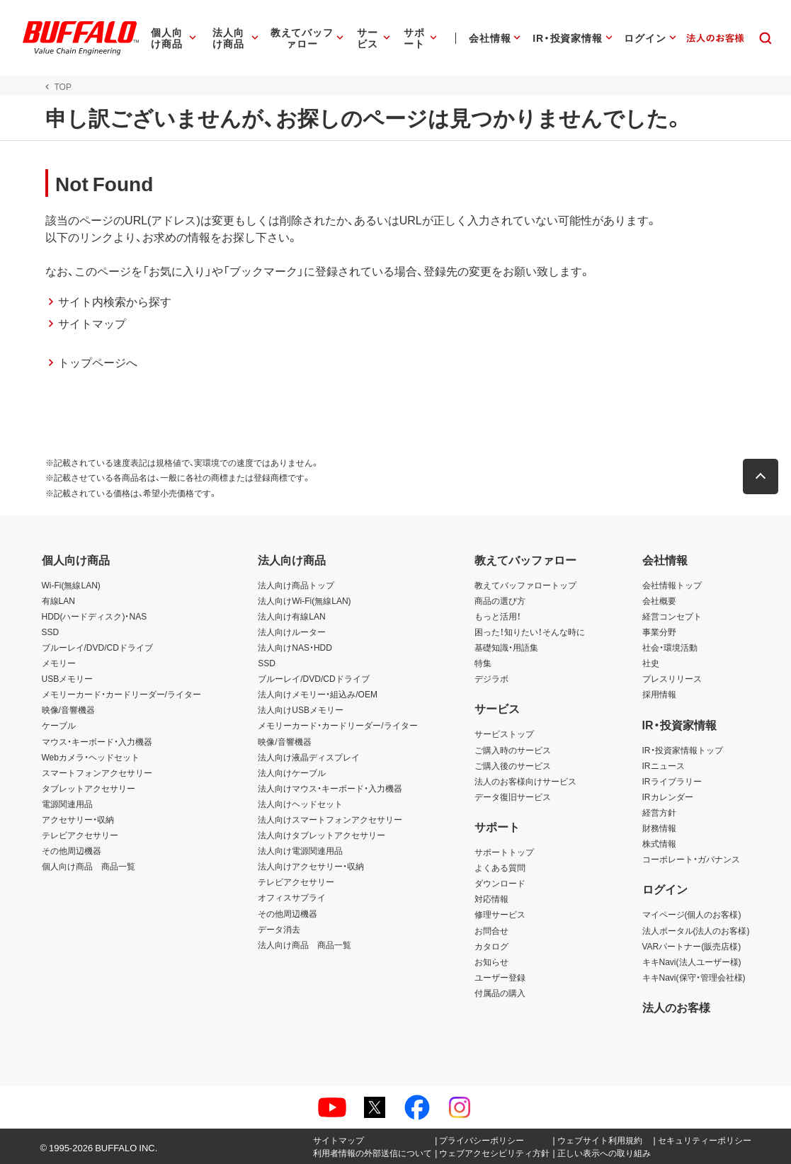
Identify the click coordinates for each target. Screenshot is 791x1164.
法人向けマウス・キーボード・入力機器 (330, 788)
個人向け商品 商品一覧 (88, 866)
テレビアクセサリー (80, 834)
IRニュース (663, 765)
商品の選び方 (499, 600)
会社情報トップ (672, 584)
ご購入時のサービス (512, 749)
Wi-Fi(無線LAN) (71, 584)
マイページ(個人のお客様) (691, 914)
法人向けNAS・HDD (295, 647)
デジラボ (491, 678)
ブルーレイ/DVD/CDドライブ (97, 647)
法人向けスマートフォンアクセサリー (330, 819)
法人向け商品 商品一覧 (304, 944)
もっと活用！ (497, 616)
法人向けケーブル (292, 772)
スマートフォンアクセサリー (97, 772)
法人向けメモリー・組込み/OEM (317, 693)
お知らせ (491, 961)
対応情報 (491, 898)
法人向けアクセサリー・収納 (311, 866)
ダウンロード (499, 883)
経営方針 (659, 812)
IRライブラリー (672, 781)
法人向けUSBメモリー (300, 709)
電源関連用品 (67, 803)
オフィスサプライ (292, 897)
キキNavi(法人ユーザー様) (691, 961)
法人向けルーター (292, 631)
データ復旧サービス (512, 796)
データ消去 (279, 929)
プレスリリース (672, 678)
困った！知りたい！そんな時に (529, 631)
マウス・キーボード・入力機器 (97, 741)
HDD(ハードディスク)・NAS (94, 616)
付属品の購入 (499, 992)
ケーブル (59, 725)
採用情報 (659, 693)
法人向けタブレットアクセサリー (321, 834)
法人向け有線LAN (291, 616)
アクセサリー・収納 (78, 819)
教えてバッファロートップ (525, 584)
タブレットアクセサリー (88, 788)
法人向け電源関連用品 (300, 850)
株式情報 (659, 843)
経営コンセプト (672, 616)
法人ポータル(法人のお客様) (696, 930)
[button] (765, 476)
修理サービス (499, 914)
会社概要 (659, 600)
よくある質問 (499, 867)
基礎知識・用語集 (506, 647)
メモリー (59, 662)
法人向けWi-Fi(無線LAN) (304, 600)
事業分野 (659, 631)
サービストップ (504, 733)
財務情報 (659, 827)
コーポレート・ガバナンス (691, 858)
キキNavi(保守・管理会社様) (694, 977)
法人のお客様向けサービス (525, 781)
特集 (482, 662)
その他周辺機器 (71, 850)
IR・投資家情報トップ (682, 749)
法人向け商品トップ (296, 584)
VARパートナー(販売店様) (691, 946)
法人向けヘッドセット (300, 803)
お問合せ (491, 930)
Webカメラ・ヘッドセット (91, 757)
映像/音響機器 (68, 709)
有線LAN (58, 600)
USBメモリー (67, 678)
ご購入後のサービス (512, 765)
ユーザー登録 (499, 977)
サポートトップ (504, 851)
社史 (650, 662)
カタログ (491, 946)
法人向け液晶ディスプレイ (309, 757)
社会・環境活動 (670, 647)
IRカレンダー (667, 796)
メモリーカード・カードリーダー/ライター (121, 693)
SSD (50, 631)
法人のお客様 (676, 1006)
